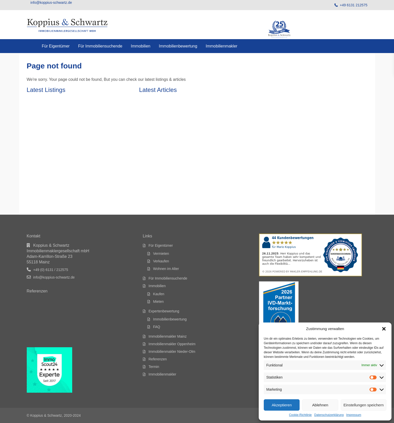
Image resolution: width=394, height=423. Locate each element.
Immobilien (140, 46)
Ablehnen (320, 405)
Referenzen (158, 359)
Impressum (353, 415)
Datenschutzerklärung (329, 415)
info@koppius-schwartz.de (54, 277)
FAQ (156, 327)
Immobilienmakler (221, 46)
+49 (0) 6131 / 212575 (50, 270)
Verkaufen (161, 261)
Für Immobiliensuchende (100, 46)
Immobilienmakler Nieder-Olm (172, 352)
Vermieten (161, 254)
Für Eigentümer (56, 46)
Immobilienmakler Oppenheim (172, 344)
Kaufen (158, 294)
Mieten (158, 302)
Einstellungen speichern (364, 405)
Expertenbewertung (164, 311)
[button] (383, 328)
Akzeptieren (282, 405)
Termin (154, 367)
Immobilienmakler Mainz (168, 336)
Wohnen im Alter (166, 269)
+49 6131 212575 (353, 5)
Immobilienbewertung (178, 46)
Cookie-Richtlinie (300, 415)
